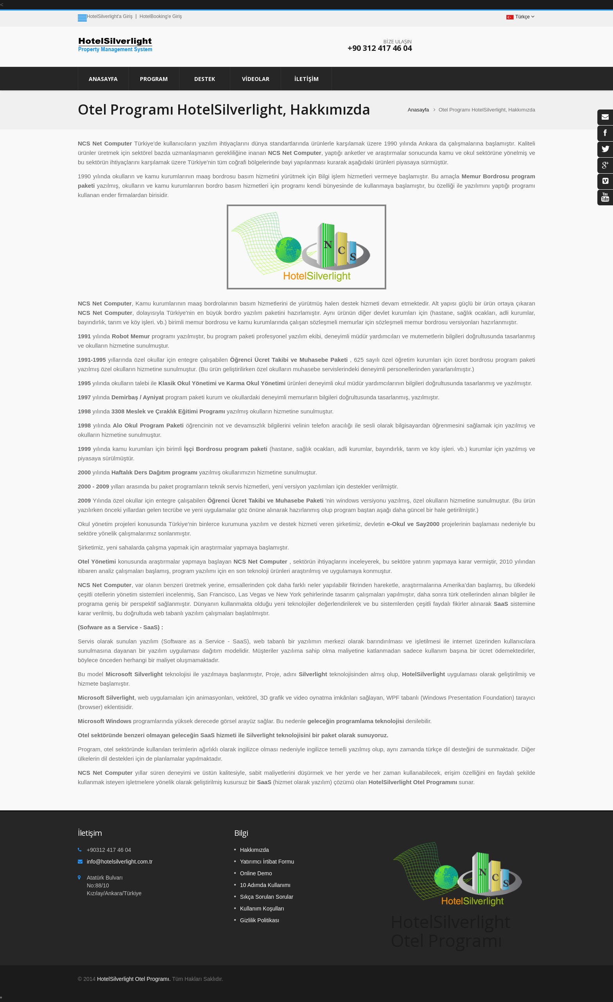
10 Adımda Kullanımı (265, 885)
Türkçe (518, 17)
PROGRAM (154, 79)
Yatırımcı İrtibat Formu (267, 861)
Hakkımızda (254, 850)
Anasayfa (103, 79)
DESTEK (204, 79)
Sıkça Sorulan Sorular (266, 897)
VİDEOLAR (255, 79)
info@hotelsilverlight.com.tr (119, 861)
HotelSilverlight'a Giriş (110, 16)
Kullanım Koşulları (262, 908)
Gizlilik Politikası (259, 920)
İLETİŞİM (306, 79)
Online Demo (256, 873)
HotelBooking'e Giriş (161, 16)
